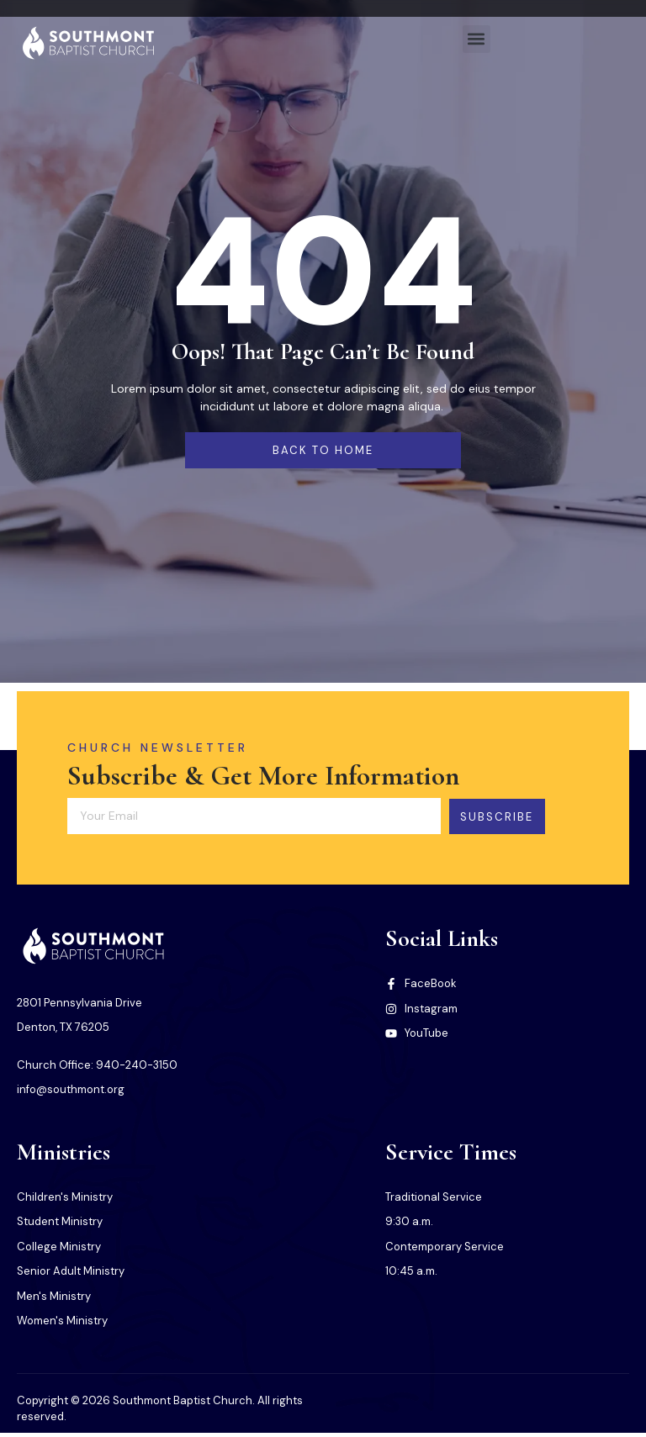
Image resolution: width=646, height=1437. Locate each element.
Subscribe (511, 816)
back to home (323, 450)
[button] (476, 39)
